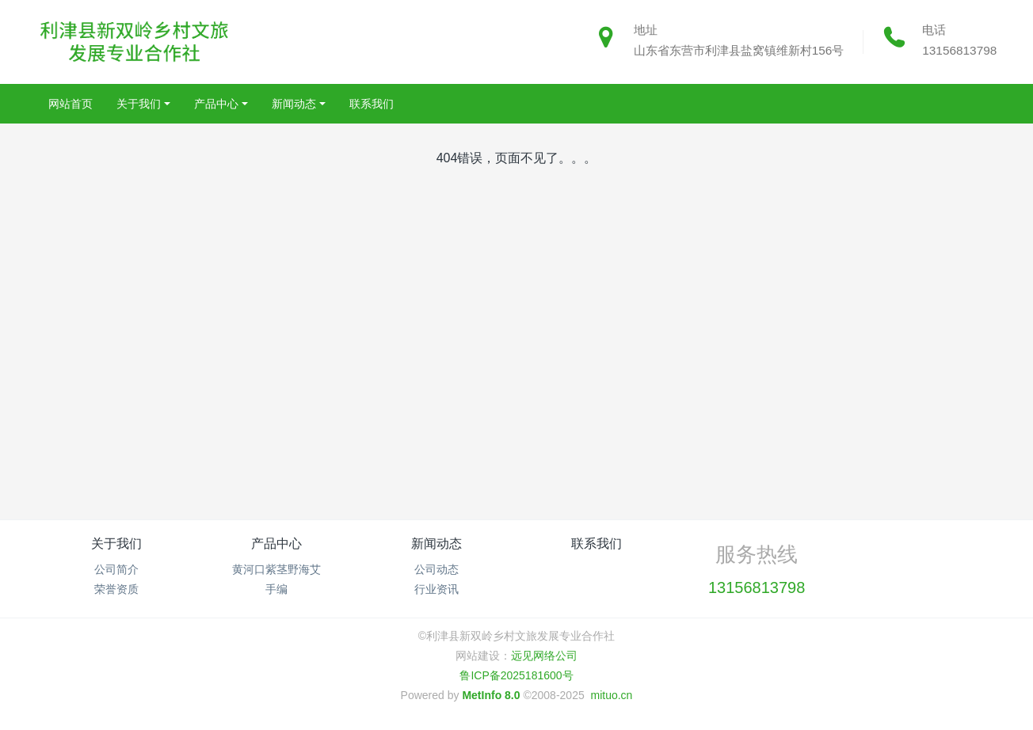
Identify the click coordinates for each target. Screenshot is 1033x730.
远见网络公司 (544, 655)
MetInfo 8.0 (491, 695)
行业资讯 (436, 589)
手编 (276, 589)
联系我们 (596, 543)
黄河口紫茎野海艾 (276, 569)
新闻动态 (436, 543)
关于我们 (116, 543)
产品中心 (276, 543)
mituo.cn (611, 695)
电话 (934, 29)
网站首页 (70, 103)
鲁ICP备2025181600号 (516, 675)
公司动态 (436, 569)
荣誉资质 (116, 589)
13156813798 (959, 50)
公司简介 (116, 569)
